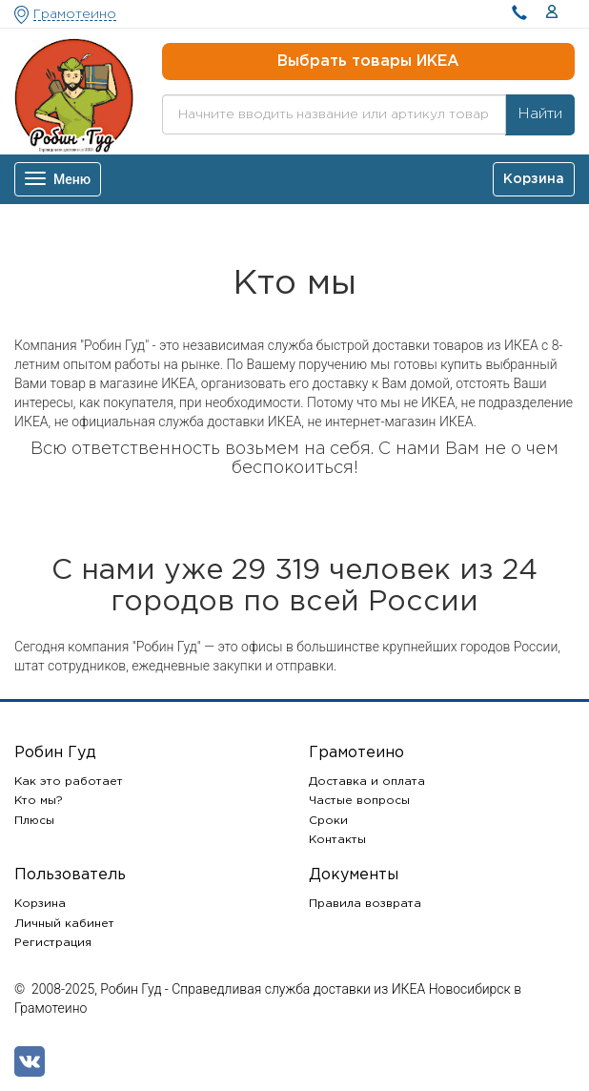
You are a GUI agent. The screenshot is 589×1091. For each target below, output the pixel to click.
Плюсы (34, 820)
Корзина (40, 903)
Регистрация (52, 942)
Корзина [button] (533, 179)
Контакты (337, 839)
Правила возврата (365, 903)
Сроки (328, 820)
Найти (540, 114)
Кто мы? (38, 800)
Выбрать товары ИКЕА (368, 61)
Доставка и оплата (367, 781)
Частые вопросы (359, 800)
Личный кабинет (64, 923)
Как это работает (68, 781)
